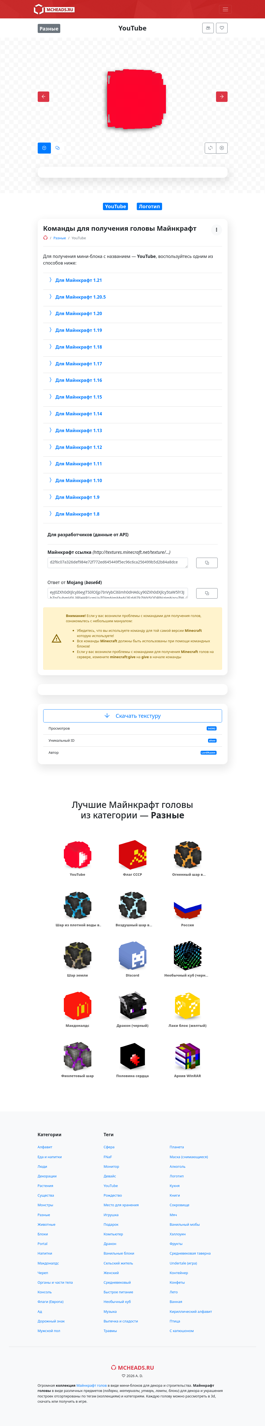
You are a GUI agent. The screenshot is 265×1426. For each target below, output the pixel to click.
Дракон (110, 1243)
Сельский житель (118, 1263)
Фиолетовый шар (77, 1075)
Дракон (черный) (133, 1025)
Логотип (149, 206)
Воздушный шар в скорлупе (132, 927)
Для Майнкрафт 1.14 (75, 414)
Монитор (111, 1166)
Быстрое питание (118, 1291)
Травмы (110, 1330)
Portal (43, 1243)
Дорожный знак (51, 1321)
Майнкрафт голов (92, 1385)
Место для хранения (121, 1204)
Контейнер (179, 1272)
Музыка (110, 1311)
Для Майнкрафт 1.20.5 (77, 297)
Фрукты (176, 1243)
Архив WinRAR (187, 1075)
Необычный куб (117, 1301)
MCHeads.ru (132, 1367)
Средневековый (117, 1282)
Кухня (175, 1185)
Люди (42, 1166)
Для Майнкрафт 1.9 (74, 497)
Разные (44, 1214)
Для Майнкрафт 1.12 (75, 447)
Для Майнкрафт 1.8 (74, 514)
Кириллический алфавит (191, 1311)
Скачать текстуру (132, 715)
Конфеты (177, 1282)
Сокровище (180, 1204)
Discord (132, 975)
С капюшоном (182, 1330)
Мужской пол (49, 1330)
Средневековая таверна (190, 1253)
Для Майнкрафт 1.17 (75, 363)
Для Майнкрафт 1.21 (75, 280)
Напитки (45, 1253)
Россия (187, 924)
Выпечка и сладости (121, 1321)
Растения (45, 1185)
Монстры (45, 1204)
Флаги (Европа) (51, 1301)
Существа (46, 1195)
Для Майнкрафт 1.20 (75, 313)
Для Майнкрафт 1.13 (75, 430)
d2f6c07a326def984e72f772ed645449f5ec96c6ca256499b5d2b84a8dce (118, 563)
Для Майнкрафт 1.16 (75, 380)
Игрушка (111, 1214)
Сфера (109, 1146)
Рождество (113, 1195)
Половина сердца (132, 1075)
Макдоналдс (77, 1025)
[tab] (44, 148)
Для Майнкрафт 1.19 (75, 330)
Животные (47, 1224)
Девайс (110, 1176)
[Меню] (225, 9)
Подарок (111, 1224)
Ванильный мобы (185, 1224)
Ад (40, 1311)
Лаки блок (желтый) (188, 1025)
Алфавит (45, 1146)
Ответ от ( (75, 582)
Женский (111, 1272)
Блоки (43, 1234)
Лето (174, 1291)
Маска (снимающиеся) (189, 1156)
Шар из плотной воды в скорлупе (77, 927)
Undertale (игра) (183, 1263)
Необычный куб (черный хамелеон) (187, 978)
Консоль (45, 1291)
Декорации (47, 1176)
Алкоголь (177, 1166)
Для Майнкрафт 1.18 (75, 347)
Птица (175, 1321)
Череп (43, 1272)
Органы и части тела (55, 1282)
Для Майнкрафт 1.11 (75, 464)
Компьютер (113, 1234)
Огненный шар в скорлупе (187, 877)
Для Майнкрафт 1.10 (75, 480)
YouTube (115, 206)
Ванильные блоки (119, 1253)
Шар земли (77, 975)
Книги (175, 1195)
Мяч (173, 1214)
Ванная (176, 1301)
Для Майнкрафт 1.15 (75, 397)
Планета (177, 1146)
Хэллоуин (178, 1234)
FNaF (108, 1156)
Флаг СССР (132, 874)
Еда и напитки (50, 1156)
